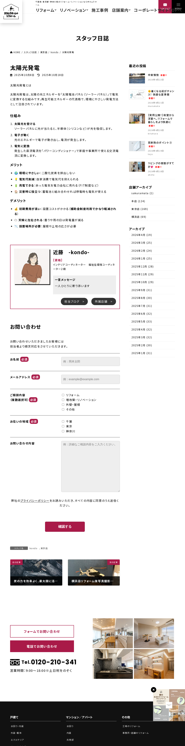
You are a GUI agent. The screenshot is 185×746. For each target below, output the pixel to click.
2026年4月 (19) (141, 235)
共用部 (70, 739)
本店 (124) (138, 201)
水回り (70, 726)
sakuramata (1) (142, 193)
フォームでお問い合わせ (42, 631)
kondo (34, 548)
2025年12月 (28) (142, 266)
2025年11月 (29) (142, 274)
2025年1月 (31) (141, 353)
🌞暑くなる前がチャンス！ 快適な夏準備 (161, 94)
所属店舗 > (103, 301)
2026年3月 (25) (141, 243)
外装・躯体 (17, 732)
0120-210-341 (42, 662)
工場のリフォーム (132, 726)
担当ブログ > (74, 301)
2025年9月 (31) (141, 290)
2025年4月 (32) (141, 329)
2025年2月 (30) (141, 345)
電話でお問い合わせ (42, 646)
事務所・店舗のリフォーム (137, 732)
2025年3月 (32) (141, 337)
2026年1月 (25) (141, 258)
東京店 (44, 548)
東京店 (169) (139, 209)
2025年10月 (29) (142, 282)
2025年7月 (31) (141, 306)
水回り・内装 (18, 726)
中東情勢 (157, 75)
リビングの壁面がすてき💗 (161, 165)
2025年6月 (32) (141, 313)
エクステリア (18, 739)
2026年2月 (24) (141, 250)
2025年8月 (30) (141, 298)
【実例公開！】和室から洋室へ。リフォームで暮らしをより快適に (161, 120)
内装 (69, 732)
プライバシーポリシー (34, 500)
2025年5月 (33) (141, 321)
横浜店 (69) (138, 217)
